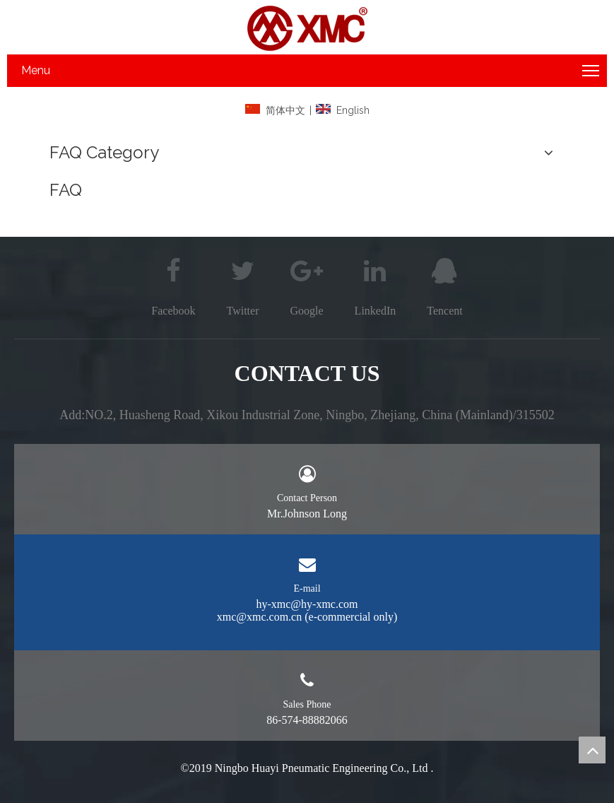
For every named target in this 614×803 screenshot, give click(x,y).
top (592, 750)
